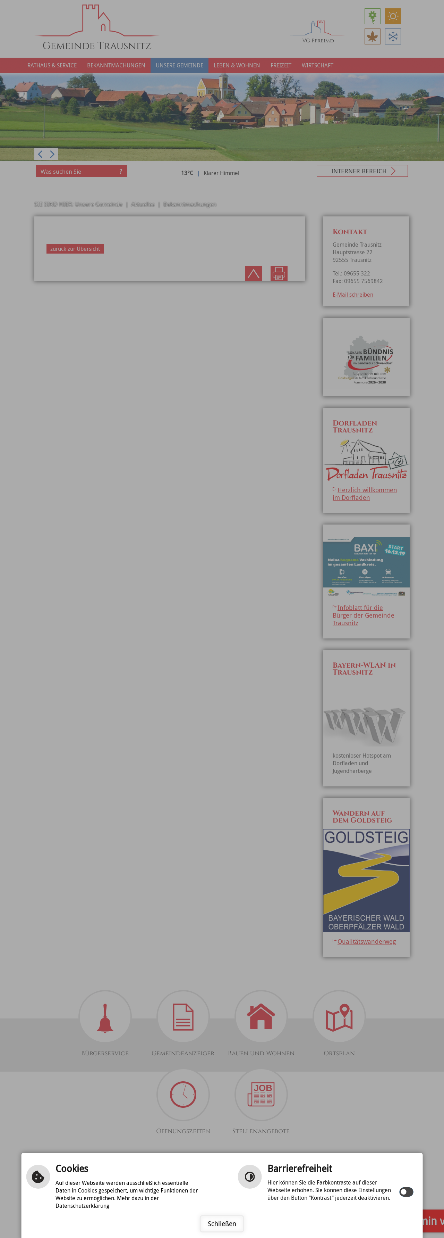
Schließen (222, 1223)
